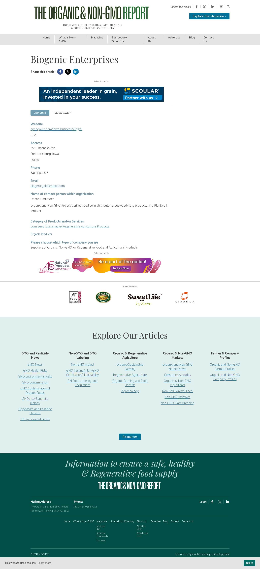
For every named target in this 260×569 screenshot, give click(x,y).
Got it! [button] (249, 563)
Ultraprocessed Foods (35, 411)
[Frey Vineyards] (75, 289)
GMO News (35, 356)
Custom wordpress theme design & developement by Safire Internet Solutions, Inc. (202, 548)
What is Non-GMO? (83, 513)
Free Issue (101, 532)
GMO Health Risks (35, 362)
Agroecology (130, 383)
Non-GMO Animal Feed (177, 383)
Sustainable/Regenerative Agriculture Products (77, 218)
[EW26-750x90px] (101, 257)
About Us (142, 513)
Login (203, 493)
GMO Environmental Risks (35, 368)
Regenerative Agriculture (130, 366)
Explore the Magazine (209, 16)
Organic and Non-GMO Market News (177, 358)
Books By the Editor (142, 526)
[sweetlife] (144, 291)
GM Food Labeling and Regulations (82, 374)
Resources (130, 428)
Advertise (156, 513)
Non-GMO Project (82, 356)
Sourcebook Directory (122, 513)
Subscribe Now (101, 519)
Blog (165, 513)
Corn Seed (37, 218)
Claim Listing (40, 104)
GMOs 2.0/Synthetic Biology (35, 392)
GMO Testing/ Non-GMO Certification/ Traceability (82, 364)
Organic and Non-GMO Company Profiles (225, 368)
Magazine (102, 513)
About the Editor (141, 519)
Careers (175, 513)
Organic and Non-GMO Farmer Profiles (225, 358)
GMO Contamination (35, 374)
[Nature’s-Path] (103, 289)
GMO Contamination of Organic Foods (35, 382)
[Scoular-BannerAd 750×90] (101, 86)
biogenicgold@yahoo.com (48, 177)
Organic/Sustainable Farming (130, 358)
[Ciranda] (185, 289)
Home (67, 513)
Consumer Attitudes (177, 366)
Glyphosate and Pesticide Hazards (35, 403)
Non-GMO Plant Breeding (177, 395)
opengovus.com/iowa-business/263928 (56, 121)
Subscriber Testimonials (102, 526)
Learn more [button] (44, 563)
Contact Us (188, 513)
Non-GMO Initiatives (177, 389)
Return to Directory (62, 105)
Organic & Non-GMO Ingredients (177, 374)
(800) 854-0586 (181, 6)
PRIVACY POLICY (40, 545)
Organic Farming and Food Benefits (130, 374)
